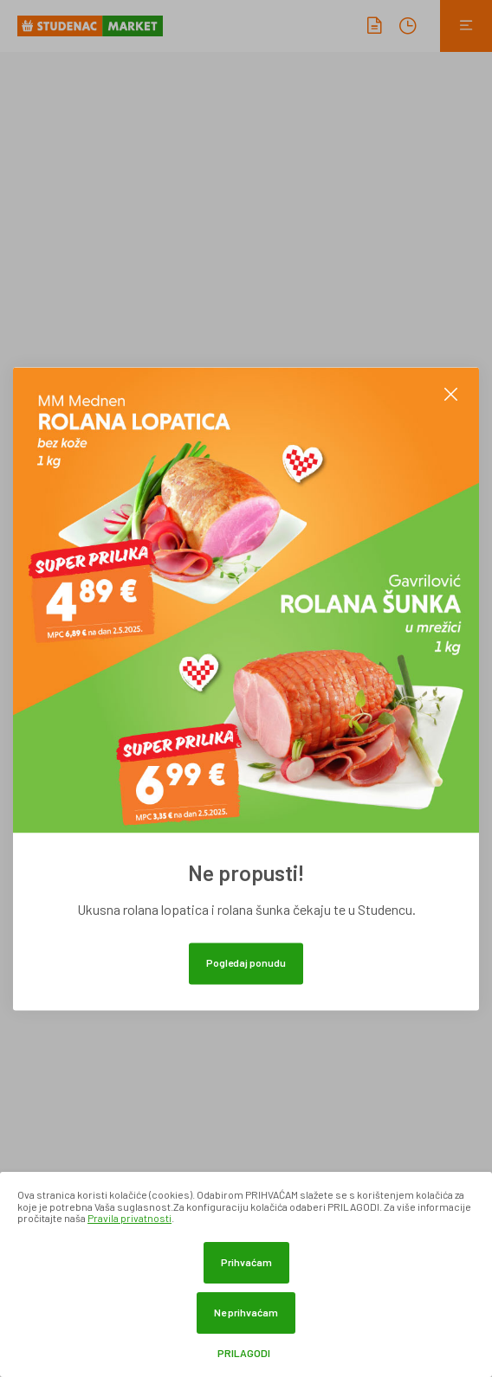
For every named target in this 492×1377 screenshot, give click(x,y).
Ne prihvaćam (246, 1312)
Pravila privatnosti (129, 1218)
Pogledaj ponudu (246, 962)
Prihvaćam (246, 1262)
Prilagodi (243, 1353)
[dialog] (246, 1274)
